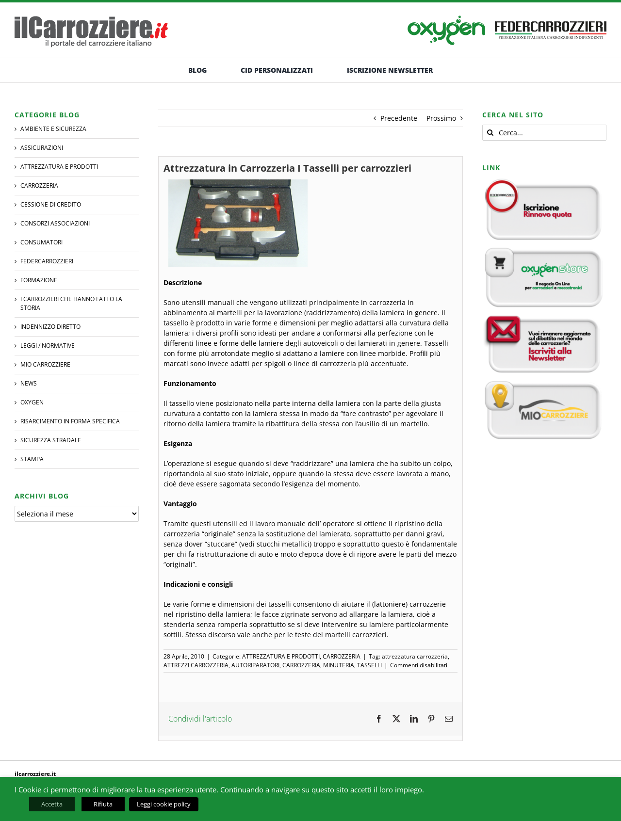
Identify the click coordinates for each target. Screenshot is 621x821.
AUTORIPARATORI (255, 665)
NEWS (28, 383)
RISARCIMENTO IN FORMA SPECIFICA (70, 421)
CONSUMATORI (41, 242)
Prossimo (441, 118)
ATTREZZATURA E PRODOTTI (281, 656)
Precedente (398, 118)
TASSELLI (369, 665)
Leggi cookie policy (164, 804)
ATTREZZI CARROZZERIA (196, 665)
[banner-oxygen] (446, 18)
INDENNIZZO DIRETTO (50, 326)
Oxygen (32, 402)
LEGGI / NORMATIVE (47, 345)
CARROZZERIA (341, 656)
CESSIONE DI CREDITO (50, 204)
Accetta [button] (52, 804)
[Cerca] (490, 133)
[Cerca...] (544, 133)
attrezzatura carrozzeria (415, 656)
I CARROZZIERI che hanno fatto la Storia (71, 303)
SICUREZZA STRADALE (50, 440)
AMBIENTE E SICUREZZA (53, 129)
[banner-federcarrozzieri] (550, 18)
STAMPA (32, 459)
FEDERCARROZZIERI (46, 261)
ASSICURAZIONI (41, 148)
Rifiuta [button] (103, 804)
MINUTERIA (338, 665)
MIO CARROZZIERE (45, 364)
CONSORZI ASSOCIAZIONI (55, 223)
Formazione (38, 280)
